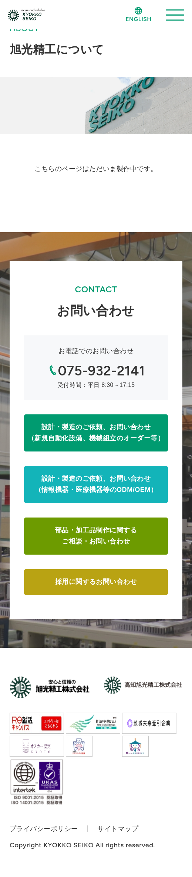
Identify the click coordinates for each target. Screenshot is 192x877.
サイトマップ (117, 828)
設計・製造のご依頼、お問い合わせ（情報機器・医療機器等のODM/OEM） (96, 484)
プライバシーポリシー (44, 828)
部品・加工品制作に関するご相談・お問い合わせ (96, 535)
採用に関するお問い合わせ (96, 581)
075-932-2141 (101, 370)
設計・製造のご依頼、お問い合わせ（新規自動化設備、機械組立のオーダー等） (96, 432)
